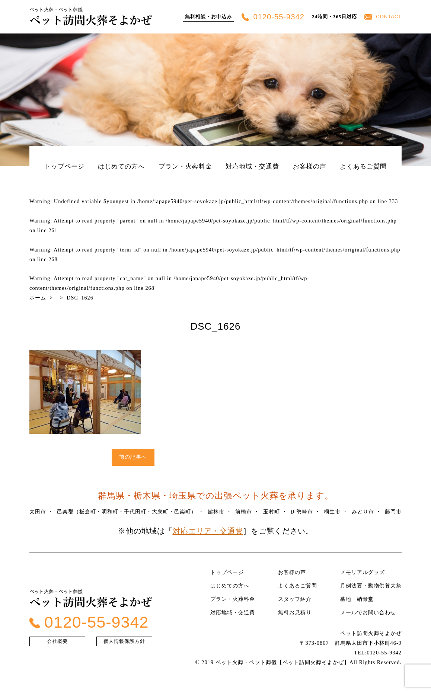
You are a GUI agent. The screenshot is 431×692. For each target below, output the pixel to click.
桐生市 (332, 512)
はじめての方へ (121, 166)
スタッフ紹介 (295, 599)
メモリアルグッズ (362, 572)
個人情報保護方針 (124, 641)
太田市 (37, 512)
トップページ (64, 166)
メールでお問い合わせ (368, 612)
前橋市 (243, 512)
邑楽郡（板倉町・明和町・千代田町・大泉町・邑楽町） (127, 512)
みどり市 (363, 512)
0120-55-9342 (273, 17)
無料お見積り (295, 612)
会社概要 (57, 641)
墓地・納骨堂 (357, 599)
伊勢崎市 (302, 512)
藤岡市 (393, 512)
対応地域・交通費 (252, 166)
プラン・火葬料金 (185, 166)
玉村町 (271, 512)
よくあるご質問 (363, 166)
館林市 (216, 512)
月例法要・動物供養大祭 (371, 586)
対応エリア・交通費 (208, 531)
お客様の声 (309, 166)
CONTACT (383, 16)
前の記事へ (133, 457)
